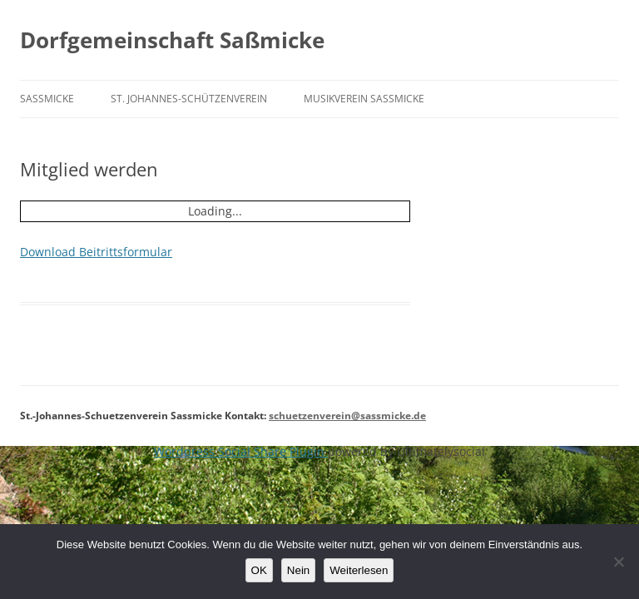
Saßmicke (47, 99)
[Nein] (618, 561)
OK (259, 570)
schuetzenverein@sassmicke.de (347, 415)
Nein (298, 570)
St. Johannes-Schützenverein (189, 99)
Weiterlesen (358, 570)
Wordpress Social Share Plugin (241, 451)
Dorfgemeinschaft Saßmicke (172, 40)
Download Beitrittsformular (96, 252)
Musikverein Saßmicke (364, 99)
